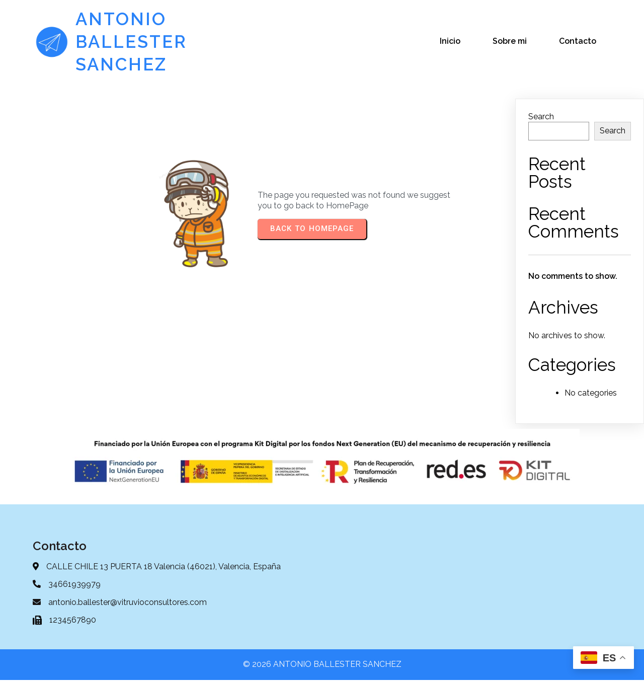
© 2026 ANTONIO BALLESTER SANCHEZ (322, 666)
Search (541, 117)
